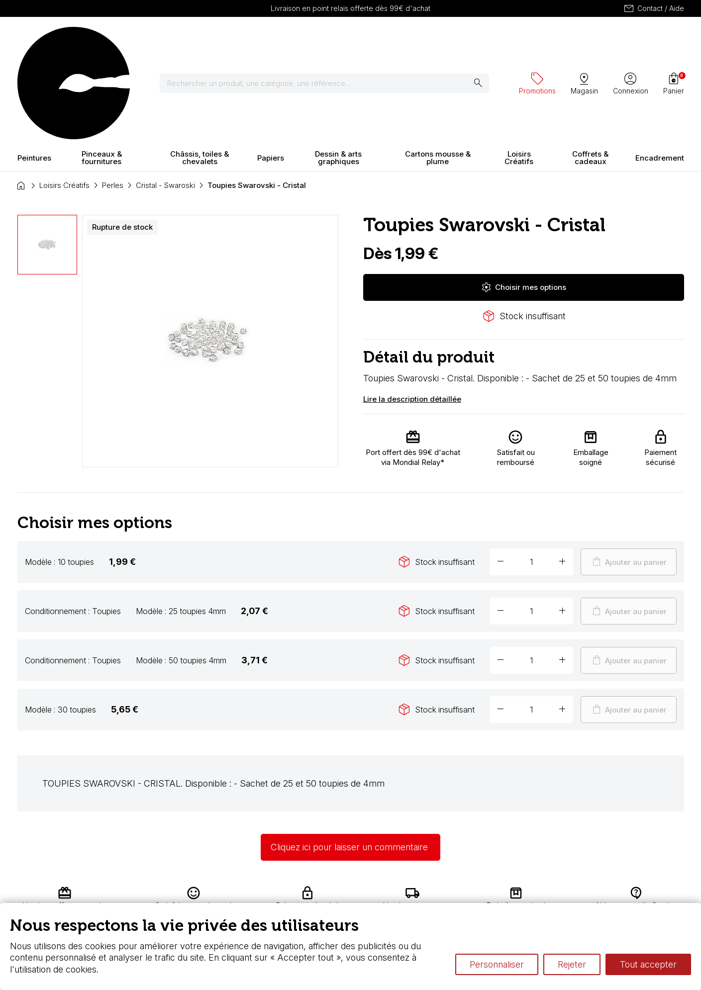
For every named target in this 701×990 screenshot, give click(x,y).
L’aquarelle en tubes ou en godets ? (468, 895)
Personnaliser (497, 964)
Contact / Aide (653, 8)
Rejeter (572, 964)
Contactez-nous (640, 895)
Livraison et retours (214, 895)
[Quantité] (531, 474)
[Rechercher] (330, 40)
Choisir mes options (523, 200)
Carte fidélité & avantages (319, 895)
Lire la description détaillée (412, 311)
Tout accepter (648, 964)
